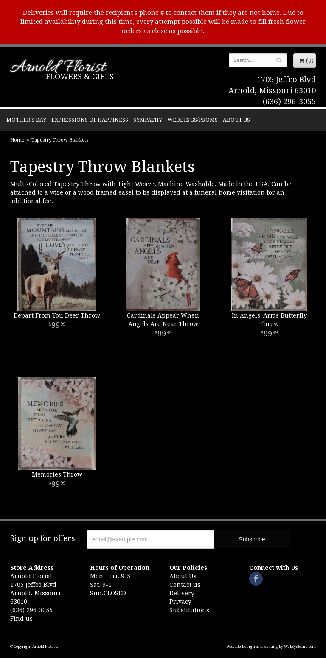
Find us (21, 618)
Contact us (184, 584)
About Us (236, 120)
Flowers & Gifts (80, 76)
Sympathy (147, 120)
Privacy (180, 601)
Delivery (181, 593)
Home (17, 140)
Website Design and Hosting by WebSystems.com (271, 646)
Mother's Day (26, 120)
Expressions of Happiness (89, 120)
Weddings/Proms (192, 120)
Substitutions (189, 610)
